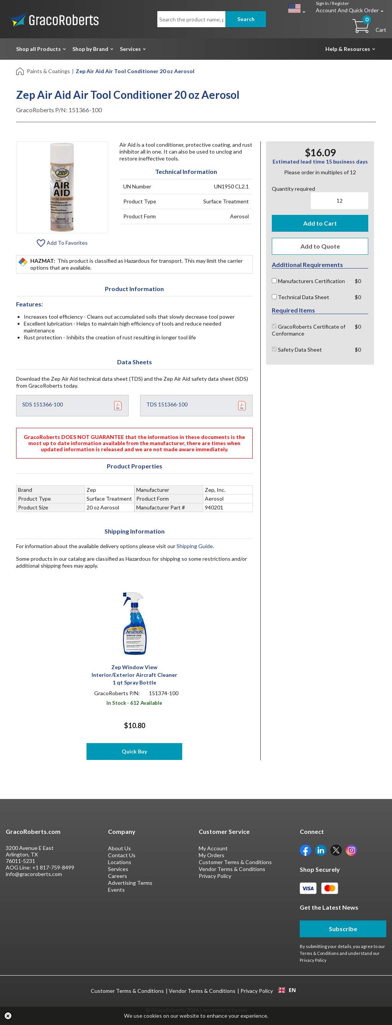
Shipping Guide (194, 546)
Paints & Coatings (48, 71)
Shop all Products (38, 49)
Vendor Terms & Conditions (232, 869)
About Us (119, 848)
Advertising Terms (130, 882)
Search (246, 19)
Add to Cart (320, 223)
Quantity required (293, 188)
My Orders (211, 855)
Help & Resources (347, 49)
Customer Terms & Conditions (235, 862)
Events (116, 889)
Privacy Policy (215, 876)
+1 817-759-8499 (53, 867)
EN (287, 990)
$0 (358, 281)
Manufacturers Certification (308, 281)
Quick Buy (134, 751)
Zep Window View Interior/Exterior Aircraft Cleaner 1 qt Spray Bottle (134, 675)
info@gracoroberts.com (34, 874)
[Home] (20, 70)
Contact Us (122, 855)
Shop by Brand (90, 49)
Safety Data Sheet (297, 349)
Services (130, 49)
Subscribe (343, 928)
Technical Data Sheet (300, 297)
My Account (213, 848)
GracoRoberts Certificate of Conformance (308, 330)
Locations (119, 862)
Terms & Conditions (319, 953)
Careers (117, 876)
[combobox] (287, 990)
